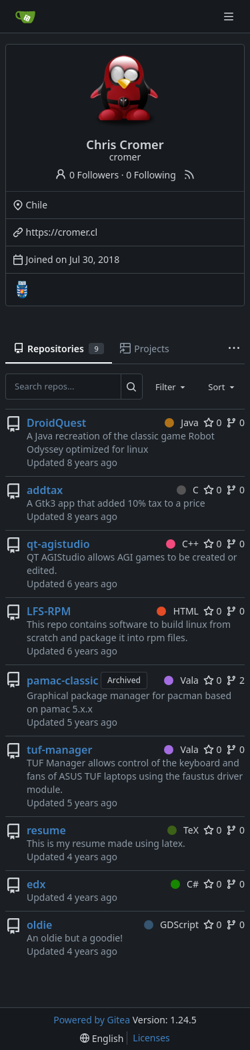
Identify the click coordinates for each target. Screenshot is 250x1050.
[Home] (25, 17)
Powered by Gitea (91, 1019)
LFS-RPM (49, 611)
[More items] (234, 349)
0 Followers (87, 174)
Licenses (151, 1037)
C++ (182, 543)
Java (182, 422)
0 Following (151, 174)
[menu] (101, 1038)
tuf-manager (59, 749)
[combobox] (171, 386)
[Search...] (132, 386)
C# (185, 884)
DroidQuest (56, 422)
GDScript (171, 924)
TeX (183, 830)
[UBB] (22, 289)
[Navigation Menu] (230, 16)
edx (36, 884)
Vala (181, 680)
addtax (45, 490)
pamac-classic (63, 680)
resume (46, 830)
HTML (178, 611)
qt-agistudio (58, 544)
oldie (39, 924)
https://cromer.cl (62, 232)
